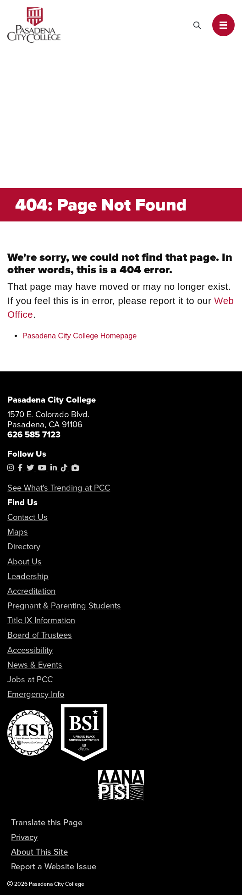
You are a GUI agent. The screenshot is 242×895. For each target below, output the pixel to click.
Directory (23, 546)
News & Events (34, 664)
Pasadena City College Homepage (79, 335)
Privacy (24, 837)
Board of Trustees (39, 635)
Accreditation (31, 591)
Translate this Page (46, 822)
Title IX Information (41, 620)
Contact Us (27, 517)
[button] (223, 25)
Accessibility (30, 650)
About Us (24, 561)
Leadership (28, 576)
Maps (17, 531)
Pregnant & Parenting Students (64, 605)
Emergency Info (35, 694)
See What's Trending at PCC (58, 487)
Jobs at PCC (30, 679)
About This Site (39, 851)
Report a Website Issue (53, 866)
